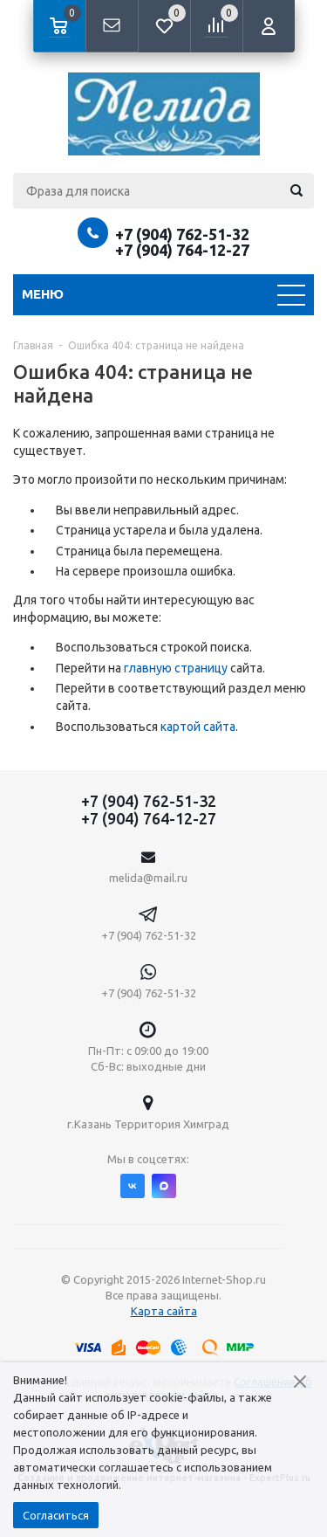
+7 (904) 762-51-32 (182, 234)
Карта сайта (164, 1311)
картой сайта (197, 727)
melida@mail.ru (148, 878)
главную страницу (176, 668)
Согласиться (56, 1515)
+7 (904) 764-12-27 (182, 249)
